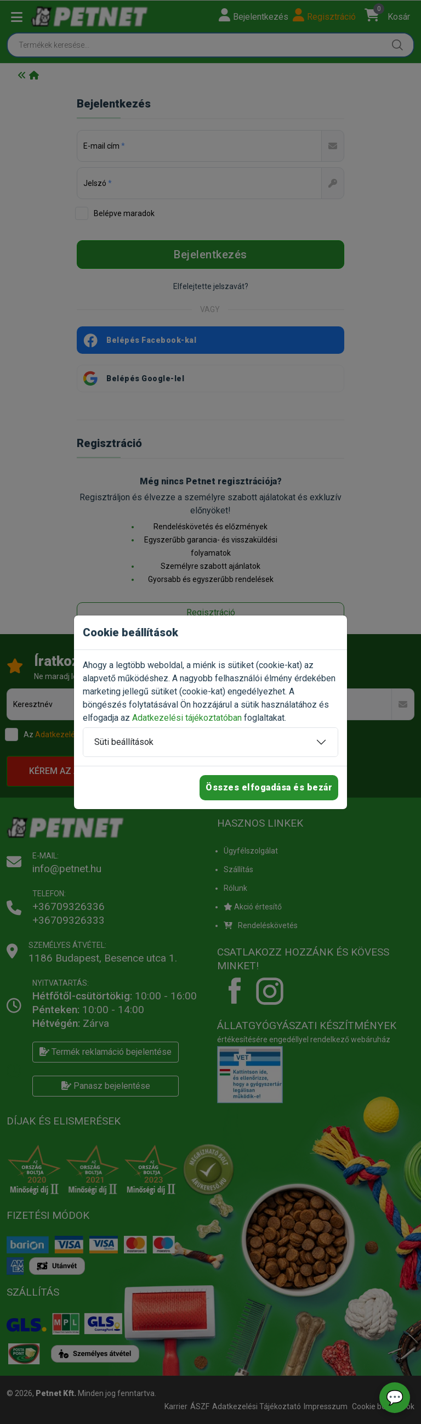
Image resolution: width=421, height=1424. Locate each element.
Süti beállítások (123, 742)
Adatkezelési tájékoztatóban (187, 718)
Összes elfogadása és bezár (269, 787)
